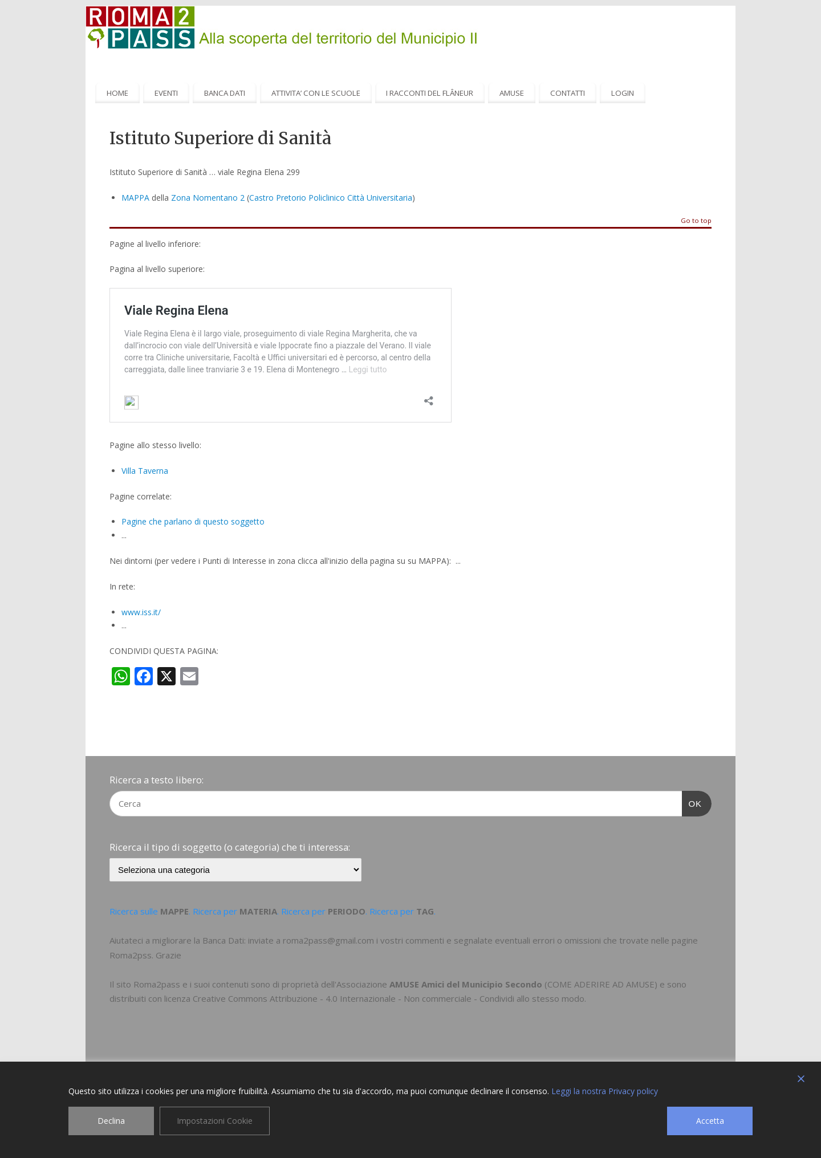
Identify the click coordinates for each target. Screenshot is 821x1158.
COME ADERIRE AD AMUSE (601, 984)
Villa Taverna (144, 470)
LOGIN (622, 93)
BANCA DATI (224, 93)
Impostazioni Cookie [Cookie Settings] (215, 1120)
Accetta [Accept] (710, 1120)
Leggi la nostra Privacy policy (604, 1091)
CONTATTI (567, 93)
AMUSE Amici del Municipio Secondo (465, 984)
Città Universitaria (379, 197)
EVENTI (166, 93)
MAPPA (135, 197)
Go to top (696, 221)
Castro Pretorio (277, 197)
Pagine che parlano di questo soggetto (193, 521)
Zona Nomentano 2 (208, 197)
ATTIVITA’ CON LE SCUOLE (315, 93)
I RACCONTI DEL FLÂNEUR (429, 93)
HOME (117, 93)
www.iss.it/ (141, 612)
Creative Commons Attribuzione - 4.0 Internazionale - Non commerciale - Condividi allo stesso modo (388, 998)
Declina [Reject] (111, 1120)
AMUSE (511, 93)
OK (692, 802)
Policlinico (326, 197)
